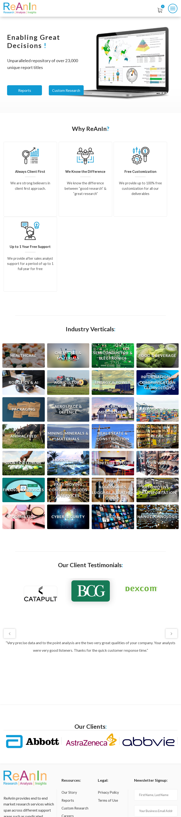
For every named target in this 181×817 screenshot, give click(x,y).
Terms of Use (108, 725)
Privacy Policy (108, 717)
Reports (24, 90)
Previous (10, 558)
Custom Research (67, 90)
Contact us (70, 749)
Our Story (69, 717)
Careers (68, 741)
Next (171, 558)
